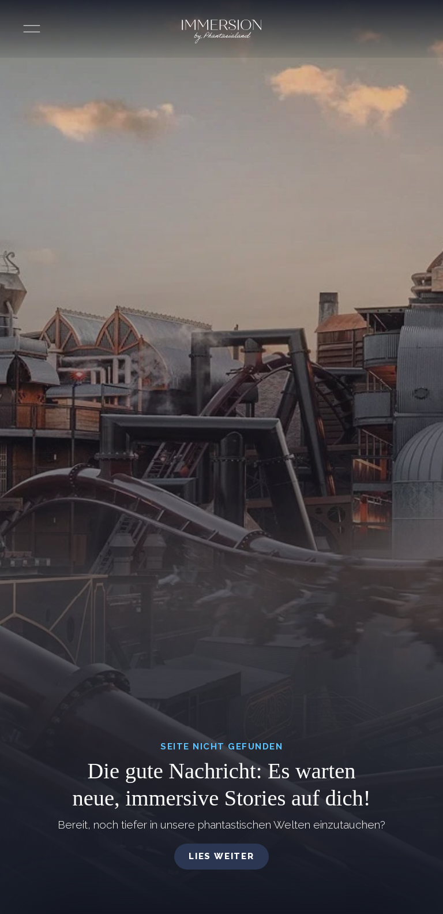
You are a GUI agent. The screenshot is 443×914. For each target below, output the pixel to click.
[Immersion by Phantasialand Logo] (221, 32)
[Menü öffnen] (31, 28)
